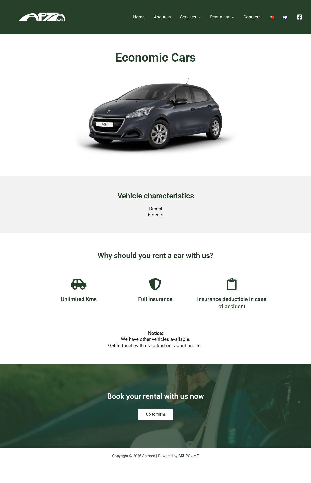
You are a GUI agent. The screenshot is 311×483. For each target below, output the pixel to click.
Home (143, 17)
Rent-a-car (222, 17)
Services (191, 17)
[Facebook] (299, 17)
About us (166, 17)
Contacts (253, 17)
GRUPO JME (188, 456)
